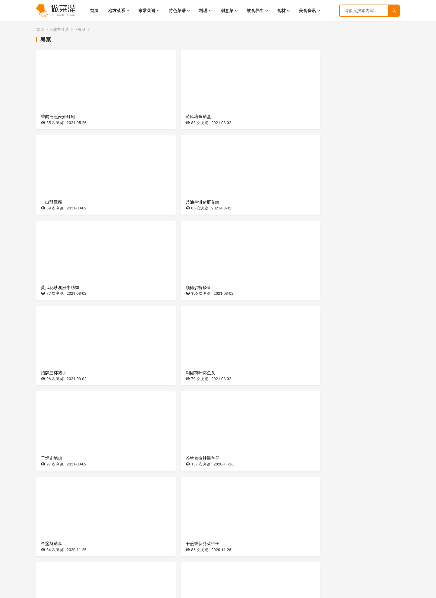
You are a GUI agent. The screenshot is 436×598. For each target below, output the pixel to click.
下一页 (236, 570)
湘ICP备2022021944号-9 (73, 592)
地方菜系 (61, 29)
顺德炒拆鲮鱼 (146, 202)
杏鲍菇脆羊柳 (146, 458)
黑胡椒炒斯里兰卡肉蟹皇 (248, 372)
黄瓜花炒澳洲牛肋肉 (60, 202)
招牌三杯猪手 (238, 202)
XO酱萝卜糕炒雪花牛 (337, 458)
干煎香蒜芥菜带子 (335, 287)
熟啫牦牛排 (143, 543)
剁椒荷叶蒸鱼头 (332, 202)
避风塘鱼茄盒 (146, 116)
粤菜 (82, 29)
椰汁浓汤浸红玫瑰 (335, 372)
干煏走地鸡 (51, 287)
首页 (40, 29)
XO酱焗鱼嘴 (236, 458)
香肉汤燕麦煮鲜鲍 (58, 116)
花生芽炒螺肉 (53, 458)
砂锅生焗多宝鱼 (240, 543)
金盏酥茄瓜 (235, 287)
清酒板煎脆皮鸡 (332, 543)
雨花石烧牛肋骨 (56, 372)
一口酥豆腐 (235, 116)
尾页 (249, 570)
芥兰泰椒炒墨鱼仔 (150, 287)
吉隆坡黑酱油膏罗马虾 (154, 372)
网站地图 (103, 592)
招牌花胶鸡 (51, 543)
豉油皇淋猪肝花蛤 (335, 116)
